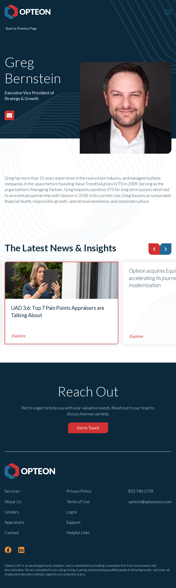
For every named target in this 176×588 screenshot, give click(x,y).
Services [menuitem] (12, 491)
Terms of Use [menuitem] (78, 501)
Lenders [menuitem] (12, 511)
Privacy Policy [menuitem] (78, 491)
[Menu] (168, 12)
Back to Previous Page (21, 28)
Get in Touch (88, 427)
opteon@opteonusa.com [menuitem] (149, 501)
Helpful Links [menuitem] (78, 532)
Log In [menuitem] (71, 511)
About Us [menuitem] (13, 501)
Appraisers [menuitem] (14, 522)
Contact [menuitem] (12, 532)
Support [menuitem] (73, 522)
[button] (154, 249)
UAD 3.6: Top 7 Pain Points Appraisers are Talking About (57, 311)
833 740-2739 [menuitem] (140, 491)
